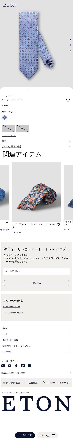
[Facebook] (29, 365)
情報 (36, 141)
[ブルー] (4, 117)
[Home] (36, 403)
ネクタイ (9, 96)
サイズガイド (9, 136)
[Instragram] (3, 365)
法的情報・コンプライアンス (36, 346)
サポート (36, 334)
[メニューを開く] (53, 435)
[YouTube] (9, 365)
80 (22, 128)
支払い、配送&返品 (36, 147)
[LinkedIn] (23, 365)
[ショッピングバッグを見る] (47, 435)
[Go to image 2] (70, 45)
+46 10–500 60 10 (11, 306)
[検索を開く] (42, 435)
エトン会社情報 (36, 340)
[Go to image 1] (70, 39)
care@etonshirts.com (13, 313)
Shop (36, 328)
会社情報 (36, 352)
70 (8, 128)
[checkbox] (68, 100)
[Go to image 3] (70, 50)
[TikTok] (16, 365)
